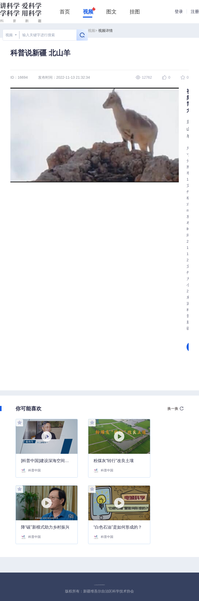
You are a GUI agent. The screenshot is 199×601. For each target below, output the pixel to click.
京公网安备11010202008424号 (99, 584)
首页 (65, 11)
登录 (179, 11)
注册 (195, 11)
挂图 (135, 11)
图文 (111, 11)
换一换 (172, 408)
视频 (88, 11)
